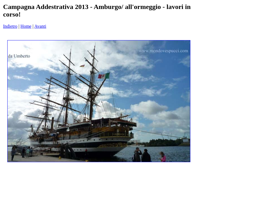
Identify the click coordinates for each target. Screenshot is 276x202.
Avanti (40, 26)
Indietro (10, 26)
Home (25, 26)
